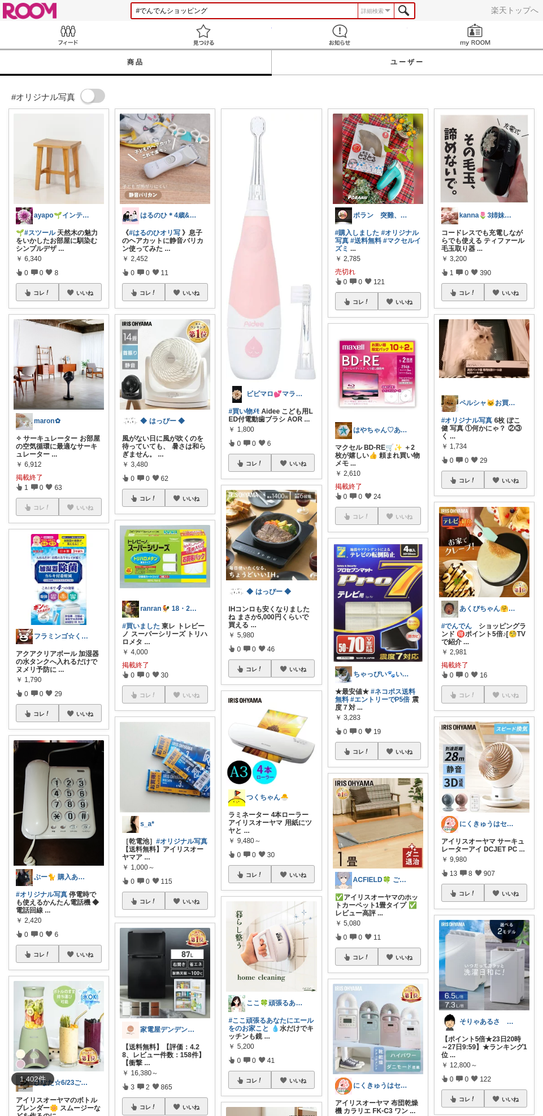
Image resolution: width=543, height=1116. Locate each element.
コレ (41, 293)
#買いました (141, 626)
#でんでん (456, 626)
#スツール (39, 233)
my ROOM (475, 35)
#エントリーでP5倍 (380, 700)
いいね (84, 293)
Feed (68, 35)
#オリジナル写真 (41, 894)
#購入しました (357, 233)
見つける (203, 35)
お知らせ (339, 35)
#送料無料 (365, 241)
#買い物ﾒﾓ (243, 411)
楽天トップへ (514, 10)
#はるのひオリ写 (154, 233)
